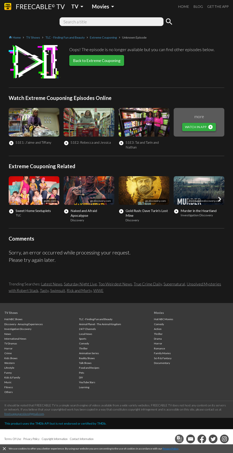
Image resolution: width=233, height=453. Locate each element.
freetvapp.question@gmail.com (24, 414)
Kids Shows (11, 358)
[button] (219, 199)
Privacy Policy (170, 448)
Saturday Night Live (80, 284)
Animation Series (89, 353)
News (7, 334)
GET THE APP (218, 6)
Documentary (162, 363)
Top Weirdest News (115, 284)
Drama (158, 338)
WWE (98, 290)
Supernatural (174, 284)
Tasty (44, 290)
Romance (159, 348)
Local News (85, 334)
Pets (81, 372)
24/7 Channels (87, 329)
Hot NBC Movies (163, 319)
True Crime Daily (148, 284)
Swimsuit (57, 290)
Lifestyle (9, 367)
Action (158, 329)
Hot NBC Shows (13, 319)
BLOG (198, 6)
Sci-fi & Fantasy (163, 358)
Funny (8, 372)
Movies (159, 312)
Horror (8, 348)
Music (7, 382)
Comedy (84, 343)
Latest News (51, 284)
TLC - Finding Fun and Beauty (95, 319)
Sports (82, 338)
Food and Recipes (89, 367)
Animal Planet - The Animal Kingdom (100, 324)
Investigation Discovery (17, 329)
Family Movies (162, 353)
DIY (81, 377)
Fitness (8, 387)
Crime (8, 353)
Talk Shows (85, 363)
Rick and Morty (79, 290)
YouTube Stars (87, 382)
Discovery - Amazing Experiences (23, 324)
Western (9, 363)
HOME (183, 6)
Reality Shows (87, 358)
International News (15, 338)
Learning (84, 387)
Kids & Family (12, 377)
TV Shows (11, 312)
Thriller (83, 348)
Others (8, 392)
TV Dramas (10, 343)
